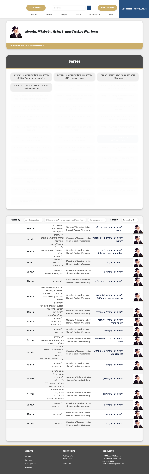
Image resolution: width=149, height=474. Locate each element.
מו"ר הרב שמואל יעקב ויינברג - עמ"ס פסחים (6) (74, 170)
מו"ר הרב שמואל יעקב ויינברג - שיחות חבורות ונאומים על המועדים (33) (118, 118)
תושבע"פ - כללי (56, 244)
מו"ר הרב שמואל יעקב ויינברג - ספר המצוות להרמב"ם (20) (74, 139)
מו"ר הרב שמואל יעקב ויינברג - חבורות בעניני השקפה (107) (74, 77)
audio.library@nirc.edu (113, 464)
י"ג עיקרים (58, 231)
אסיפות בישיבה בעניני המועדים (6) (31, 169)
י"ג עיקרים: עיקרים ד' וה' (111, 423)
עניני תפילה (58, 265)
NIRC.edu (67, 464)
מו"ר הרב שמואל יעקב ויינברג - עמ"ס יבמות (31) (74, 129)
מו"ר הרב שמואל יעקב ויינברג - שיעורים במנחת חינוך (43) (31, 108)
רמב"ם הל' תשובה (55, 315)
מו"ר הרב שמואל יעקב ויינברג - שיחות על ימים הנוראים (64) (118, 87)
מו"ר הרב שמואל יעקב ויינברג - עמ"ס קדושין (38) (118, 108)
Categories (30, 464)
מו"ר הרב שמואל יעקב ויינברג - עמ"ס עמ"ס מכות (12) (31, 160)
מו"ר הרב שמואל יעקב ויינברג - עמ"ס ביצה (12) (118, 149)
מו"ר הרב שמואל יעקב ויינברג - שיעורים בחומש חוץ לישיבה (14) (31, 149)
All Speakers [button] (36, 7)
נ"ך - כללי (59, 380)
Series (28, 456)
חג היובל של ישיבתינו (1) (31, 201)
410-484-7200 (108, 461)
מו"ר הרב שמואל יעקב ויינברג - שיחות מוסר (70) (74, 87)
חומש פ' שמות (57, 389)
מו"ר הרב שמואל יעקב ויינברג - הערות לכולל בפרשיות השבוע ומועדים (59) (31, 97)
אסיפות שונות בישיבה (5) (118, 169)
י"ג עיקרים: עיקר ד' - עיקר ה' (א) (108, 281)
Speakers (29, 460)
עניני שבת (59, 241)
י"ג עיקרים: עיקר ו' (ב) (113, 378)
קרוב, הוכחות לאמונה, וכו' (51, 273)
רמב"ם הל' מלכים (56, 343)
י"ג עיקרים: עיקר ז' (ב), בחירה (109, 312)
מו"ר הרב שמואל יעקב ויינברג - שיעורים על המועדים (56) (74, 97)
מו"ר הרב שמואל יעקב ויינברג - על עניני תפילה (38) (74, 108)
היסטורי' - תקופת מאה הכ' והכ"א (51, 252)
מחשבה (34, 14)
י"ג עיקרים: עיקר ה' (114, 364)
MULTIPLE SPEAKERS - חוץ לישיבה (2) (117, 190)
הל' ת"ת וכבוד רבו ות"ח (52, 293)
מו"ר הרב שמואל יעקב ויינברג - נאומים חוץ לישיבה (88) (31, 87)
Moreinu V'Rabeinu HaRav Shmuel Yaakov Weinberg (78, 229)
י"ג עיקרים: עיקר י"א (113, 330)
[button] (23, 229)
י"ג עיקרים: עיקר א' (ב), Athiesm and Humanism (110, 252)
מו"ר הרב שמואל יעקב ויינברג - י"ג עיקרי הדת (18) (117, 139)
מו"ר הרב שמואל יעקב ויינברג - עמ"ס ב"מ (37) (31, 118)
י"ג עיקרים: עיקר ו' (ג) (113, 394)
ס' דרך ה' (59, 247)
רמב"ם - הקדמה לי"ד (54, 383)
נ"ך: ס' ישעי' (57, 262)
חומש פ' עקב (57, 228)
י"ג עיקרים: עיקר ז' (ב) (113, 404)
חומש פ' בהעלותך (55, 309)
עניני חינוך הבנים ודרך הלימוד (53, 298)
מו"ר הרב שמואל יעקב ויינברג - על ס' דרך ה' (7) (117, 160)
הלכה (78, 14)
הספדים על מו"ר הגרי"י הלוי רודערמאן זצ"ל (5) (31, 180)
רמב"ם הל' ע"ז (56, 366)
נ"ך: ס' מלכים (57, 406)
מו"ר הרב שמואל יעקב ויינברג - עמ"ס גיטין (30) (118, 129)
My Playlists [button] (107, 7)
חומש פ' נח (58, 225)
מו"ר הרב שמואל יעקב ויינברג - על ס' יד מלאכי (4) (74, 180)
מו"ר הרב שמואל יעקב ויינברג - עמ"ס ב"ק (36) (74, 118)
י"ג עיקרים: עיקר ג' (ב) (113, 271)
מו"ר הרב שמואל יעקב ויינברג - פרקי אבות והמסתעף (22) (31, 139)
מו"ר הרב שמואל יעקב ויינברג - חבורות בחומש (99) (118, 77)
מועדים (64, 14)
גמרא (110, 14)
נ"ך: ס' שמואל (56, 321)
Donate (28, 467)
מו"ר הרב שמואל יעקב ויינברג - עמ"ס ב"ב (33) (31, 129)
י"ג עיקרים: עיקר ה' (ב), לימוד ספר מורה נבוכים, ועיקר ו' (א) (109, 297)
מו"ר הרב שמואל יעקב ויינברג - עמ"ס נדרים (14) (74, 149)
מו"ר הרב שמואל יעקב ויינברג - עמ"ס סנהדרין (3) (31, 191)
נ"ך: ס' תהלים (56, 324)
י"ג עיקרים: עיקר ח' (114, 414)
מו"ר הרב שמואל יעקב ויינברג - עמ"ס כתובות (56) (118, 97)
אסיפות (49, 14)
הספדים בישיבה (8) (74, 159)
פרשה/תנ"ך (94, 14)
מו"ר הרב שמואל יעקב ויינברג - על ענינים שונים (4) (118, 180)
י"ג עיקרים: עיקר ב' (114, 262)
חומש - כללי (57, 346)
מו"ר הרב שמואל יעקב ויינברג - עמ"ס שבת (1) (74, 201)
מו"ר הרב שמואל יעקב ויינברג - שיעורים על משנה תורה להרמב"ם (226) (31, 77)
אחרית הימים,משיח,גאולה (52, 238)
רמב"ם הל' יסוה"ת (55, 398)
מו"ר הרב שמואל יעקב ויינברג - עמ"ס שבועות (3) (74, 191)
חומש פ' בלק (58, 371)
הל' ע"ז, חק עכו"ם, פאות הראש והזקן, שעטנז (52, 289)
